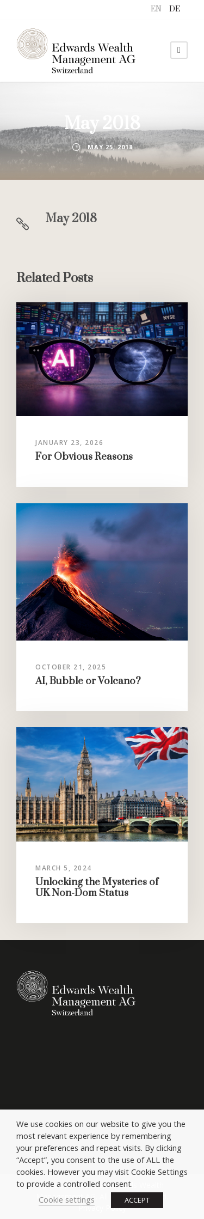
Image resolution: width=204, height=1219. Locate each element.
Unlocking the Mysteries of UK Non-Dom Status (96, 887)
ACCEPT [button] (137, 1200)
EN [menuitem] (156, 9)
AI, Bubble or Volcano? (88, 681)
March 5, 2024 (63, 868)
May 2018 (71, 218)
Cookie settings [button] (67, 1199)
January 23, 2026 (69, 442)
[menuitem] (156, 9)
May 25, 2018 (110, 147)
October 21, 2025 (70, 667)
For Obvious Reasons (84, 456)
